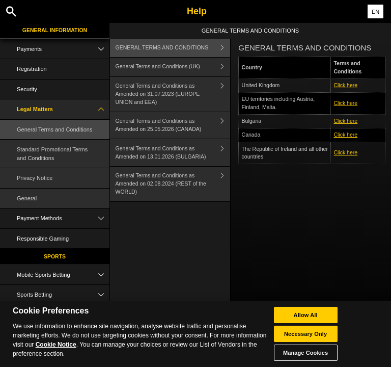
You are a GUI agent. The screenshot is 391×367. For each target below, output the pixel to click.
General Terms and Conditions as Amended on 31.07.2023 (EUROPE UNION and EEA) (173, 94)
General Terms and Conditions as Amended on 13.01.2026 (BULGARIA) (173, 152)
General (27, 198)
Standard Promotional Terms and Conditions (52, 153)
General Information (54, 30)
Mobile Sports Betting (63, 275)
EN (375, 12)
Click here (345, 85)
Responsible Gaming (43, 238)
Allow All (306, 341)
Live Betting (63, 315)
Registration (32, 69)
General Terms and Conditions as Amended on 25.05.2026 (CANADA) (173, 125)
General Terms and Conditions (54, 129)
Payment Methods (63, 218)
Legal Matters (63, 109)
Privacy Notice (34, 178)
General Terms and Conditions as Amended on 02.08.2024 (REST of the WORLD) (173, 184)
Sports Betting (63, 295)
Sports (55, 256)
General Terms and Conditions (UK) (173, 67)
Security (27, 89)
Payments (63, 49)
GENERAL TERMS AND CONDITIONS (173, 47)
